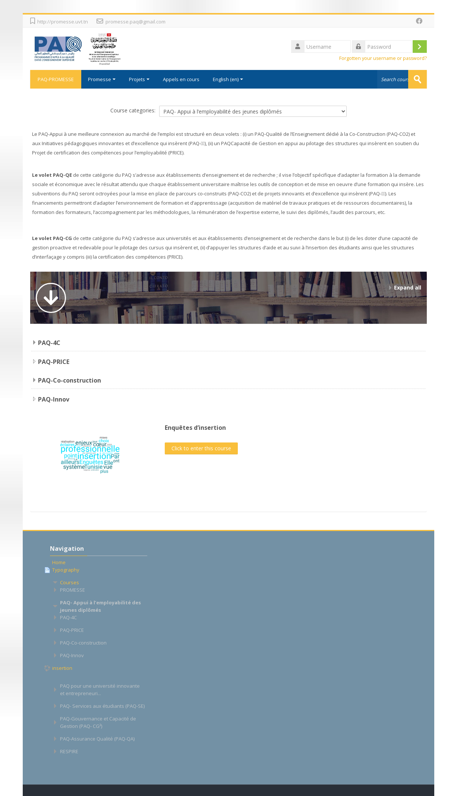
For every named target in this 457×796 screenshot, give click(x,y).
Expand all (407, 287)
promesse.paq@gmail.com (135, 21)
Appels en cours (181, 79)
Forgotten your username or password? (383, 58)
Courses (69, 582)
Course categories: (132, 110)
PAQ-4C (49, 343)
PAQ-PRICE (53, 362)
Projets (139, 79)
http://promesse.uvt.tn (62, 21)
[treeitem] (98, 562)
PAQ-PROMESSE (56, 79)
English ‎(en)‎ (228, 79)
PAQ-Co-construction (69, 380)
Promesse (102, 79)
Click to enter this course (201, 448)
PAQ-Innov (53, 399)
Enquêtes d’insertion (195, 427)
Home (59, 562)
